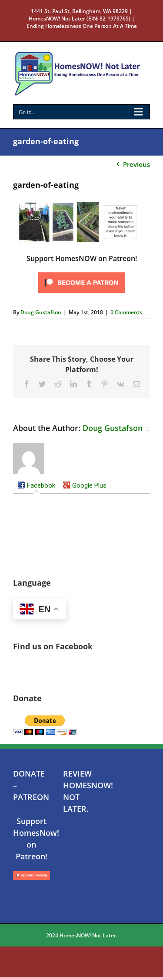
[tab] (36, 486)
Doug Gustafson (40, 312)
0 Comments (126, 312)
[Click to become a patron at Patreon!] (81, 272)
